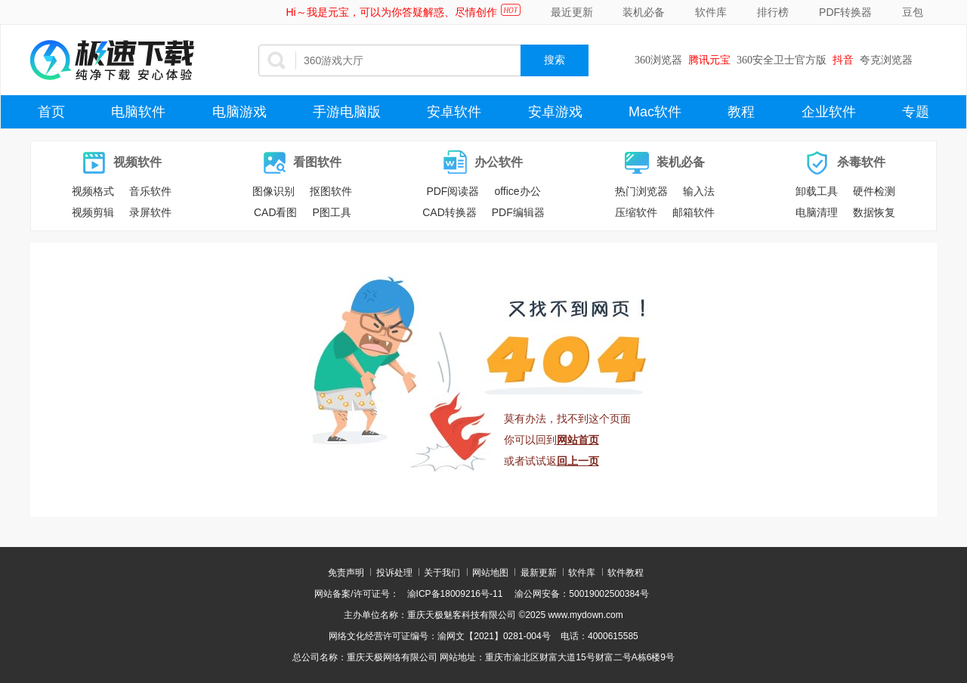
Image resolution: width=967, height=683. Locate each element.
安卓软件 (454, 111)
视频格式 (93, 191)
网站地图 (490, 572)
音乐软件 (150, 191)
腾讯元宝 (709, 60)
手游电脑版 (347, 111)
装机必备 (644, 12)
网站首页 (578, 440)
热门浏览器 (641, 191)
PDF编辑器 (518, 212)
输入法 (699, 191)
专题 (915, 111)
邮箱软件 (693, 212)
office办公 (517, 191)
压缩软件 (636, 212)
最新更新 (539, 572)
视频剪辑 (93, 212)
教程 (741, 111)
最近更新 (572, 12)
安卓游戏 (555, 111)
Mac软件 (655, 111)
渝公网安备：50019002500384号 (581, 594)
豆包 (912, 12)
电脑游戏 (239, 111)
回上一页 (578, 461)
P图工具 (332, 212)
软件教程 (625, 572)
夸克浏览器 (886, 60)
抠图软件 (331, 191)
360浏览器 (658, 60)
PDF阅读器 (452, 191)
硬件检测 (874, 191)
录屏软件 (150, 212)
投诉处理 (394, 572)
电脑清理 (817, 212)
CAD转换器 (449, 212)
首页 (51, 111)
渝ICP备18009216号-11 (455, 594)
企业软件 (829, 111)
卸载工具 (817, 191)
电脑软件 (138, 111)
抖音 (843, 60)
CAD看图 (276, 212)
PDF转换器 (845, 12)
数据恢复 (874, 212)
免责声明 (346, 572)
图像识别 (273, 191)
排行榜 (773, 12)
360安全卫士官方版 (781, 60)
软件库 (711, 12)
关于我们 (442, 572)
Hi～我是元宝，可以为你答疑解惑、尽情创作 (391, 12)
